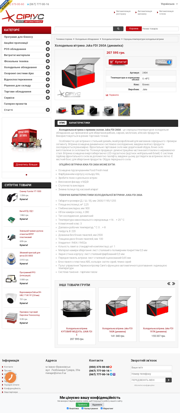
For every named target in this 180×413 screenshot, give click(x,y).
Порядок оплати (11, 385)
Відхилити (97, 405)
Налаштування (90, 408)
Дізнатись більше (26, 164)
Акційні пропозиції (16, 42)
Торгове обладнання (17, 91)
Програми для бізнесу (18, 36)
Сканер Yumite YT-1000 (30, 191)
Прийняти (82, 405)
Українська (167, 3)
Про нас (7, 370)
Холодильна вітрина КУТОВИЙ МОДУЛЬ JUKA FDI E (76, 331)
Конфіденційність (12, 388)
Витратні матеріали (17, 55)
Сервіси (9, 97)
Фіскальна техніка (16, 61)
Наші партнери (11, 392)
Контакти (8, 367)
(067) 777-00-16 (39, 4)
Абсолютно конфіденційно (144, 385)
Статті (8, 110)
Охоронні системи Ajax (19, 73)
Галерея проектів (15, 103)
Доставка (8, 378)
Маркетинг (107, 408)
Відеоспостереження (18, 79)
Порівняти (114, 95)
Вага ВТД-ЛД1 (26, 211)
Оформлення (10, 374)
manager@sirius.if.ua (56, 373)
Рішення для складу (17, 85)
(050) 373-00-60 (14, 4)
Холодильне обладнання (20, 67)
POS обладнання (15, 49)
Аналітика (73, 408)
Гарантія (8, 381)
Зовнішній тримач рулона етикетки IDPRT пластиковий (31, 234)
